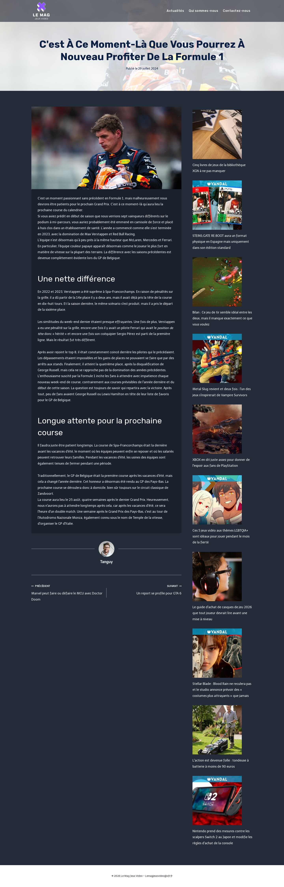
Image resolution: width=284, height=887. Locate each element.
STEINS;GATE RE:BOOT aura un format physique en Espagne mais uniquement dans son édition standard (220, 242)
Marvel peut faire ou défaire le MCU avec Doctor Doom (67, 592)
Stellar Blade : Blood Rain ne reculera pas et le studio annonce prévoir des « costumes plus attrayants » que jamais (221, 690)
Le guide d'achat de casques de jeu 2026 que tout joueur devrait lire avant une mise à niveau (222, 613)
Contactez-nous (236, 11)
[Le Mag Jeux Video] (41, 11)
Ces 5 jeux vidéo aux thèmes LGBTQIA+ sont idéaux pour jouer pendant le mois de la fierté (220, 536)
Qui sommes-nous (203, 11)
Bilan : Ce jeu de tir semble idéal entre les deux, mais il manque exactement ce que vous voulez (222, 318)
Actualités (175, 11)
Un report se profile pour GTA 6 (146, 589)
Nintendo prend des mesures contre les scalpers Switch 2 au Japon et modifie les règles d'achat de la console (222, 837)
